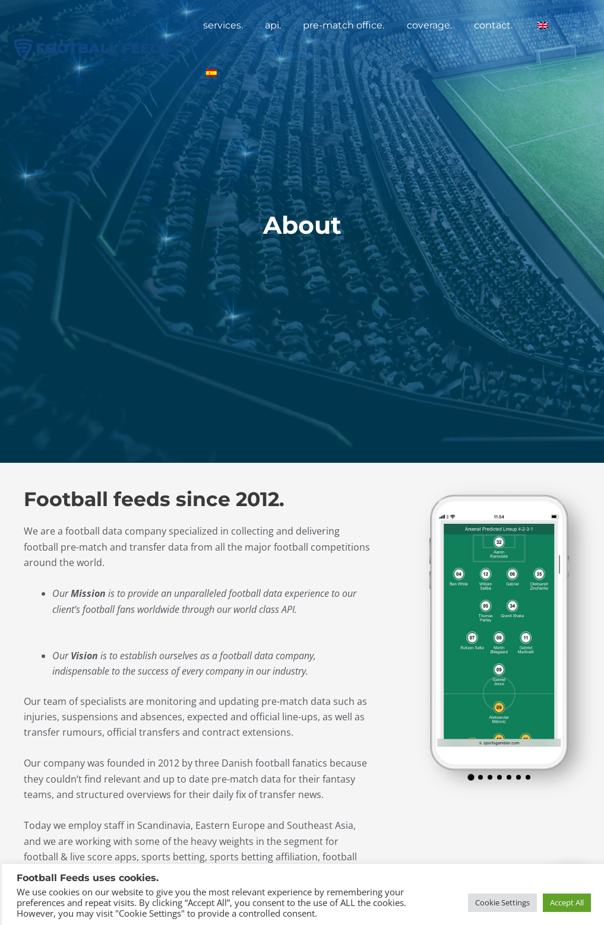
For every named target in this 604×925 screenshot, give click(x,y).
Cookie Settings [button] (500, 900)
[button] (470, 777)
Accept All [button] (565, 900)
